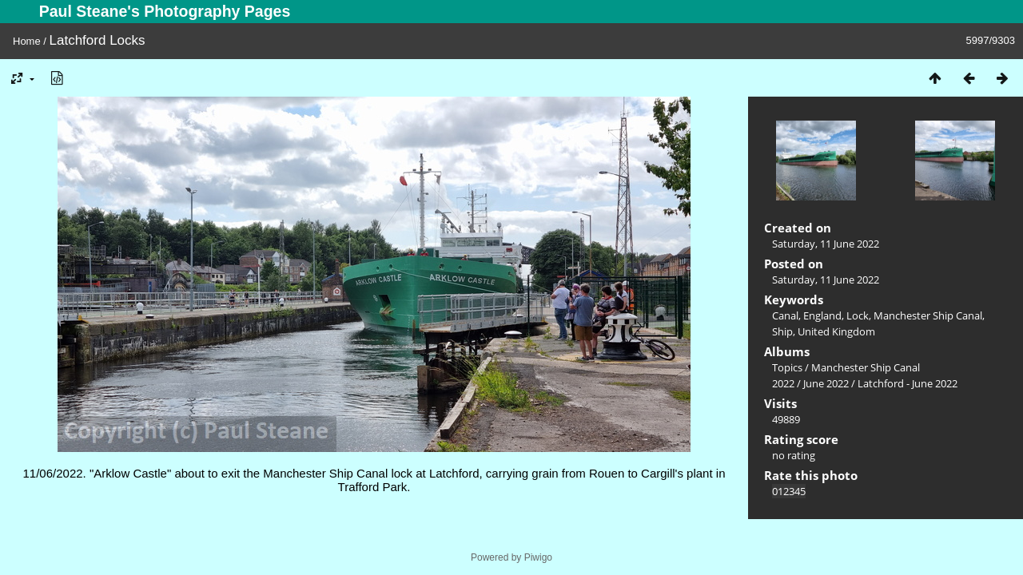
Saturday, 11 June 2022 (825, 243)
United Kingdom (836, 331)
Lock (857, 315)
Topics (787, 367)
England (822, 315)
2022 (783, 383)
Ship (782, 331)
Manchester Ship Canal (928, 315)
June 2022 (826, 383)
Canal (785, 315)
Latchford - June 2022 (907, 383)
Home (27, 41)
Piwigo (538, 557)
